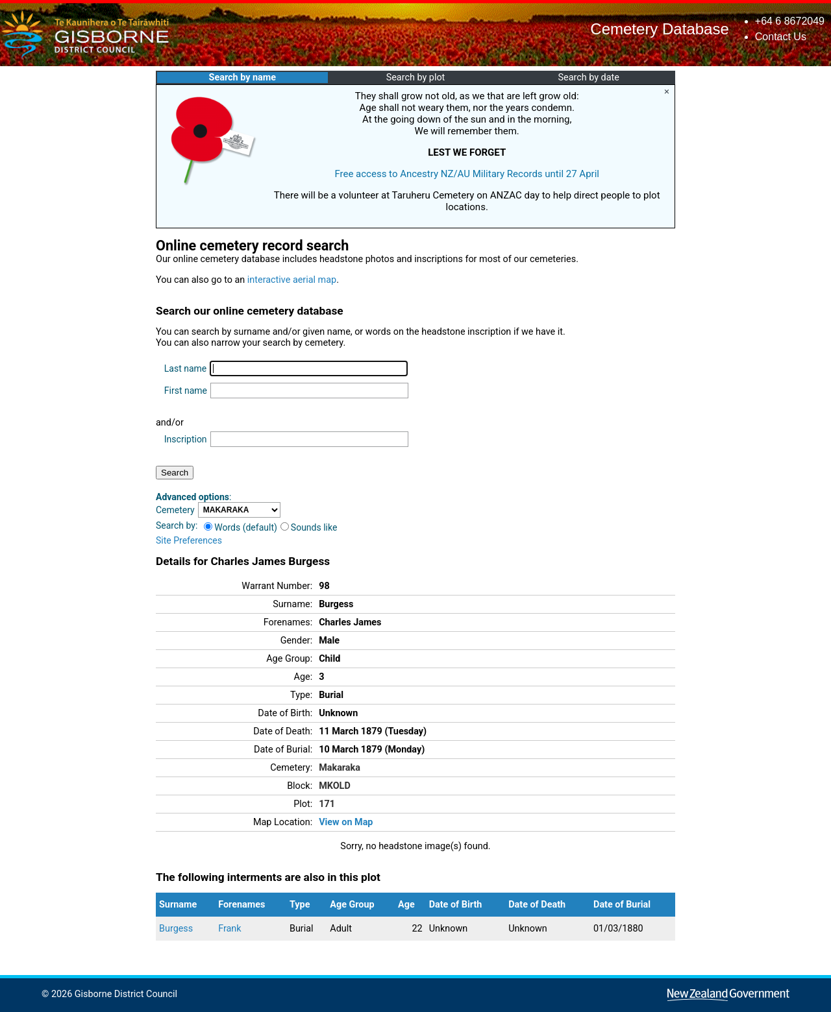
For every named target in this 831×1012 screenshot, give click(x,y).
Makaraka (339, 767)
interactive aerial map (291, 279)
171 (327, 804)
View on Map (346, 822)
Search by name (242, 77)
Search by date (588, 77)
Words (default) (240, 527)
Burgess (176, 928)
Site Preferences (189, 540)
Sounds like (309, 527)
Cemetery (175, 510)
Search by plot (415, 77)
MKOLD (335, 785)
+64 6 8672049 (790, 21)
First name (185, 390)
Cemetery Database (659, 29)
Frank (229, 928)
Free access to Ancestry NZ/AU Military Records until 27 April (466, 174)
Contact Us (780, 36)
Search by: (176, 525)
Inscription (185, 439)
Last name (185, 368)
